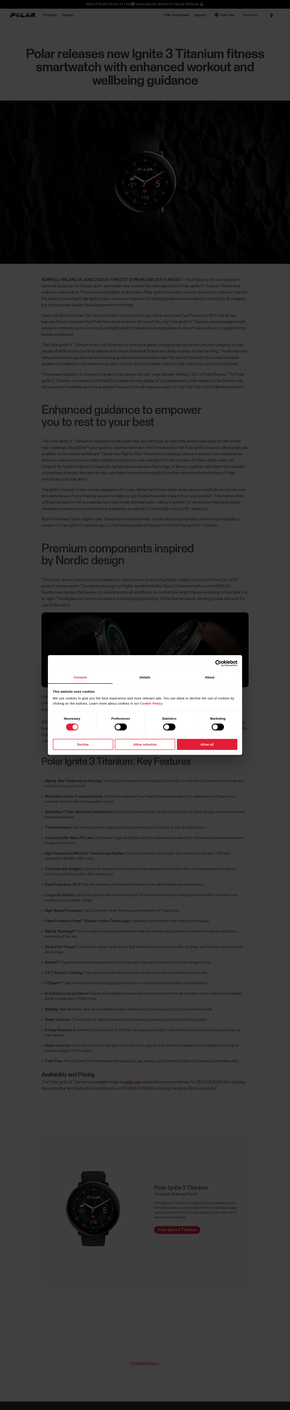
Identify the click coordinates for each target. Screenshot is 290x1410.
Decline (83, 744)
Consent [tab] (80, 677)
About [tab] (209, 677)
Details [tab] (145, 677)
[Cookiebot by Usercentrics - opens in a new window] (218, 663)
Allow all (207, 744)
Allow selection (145, 744)
